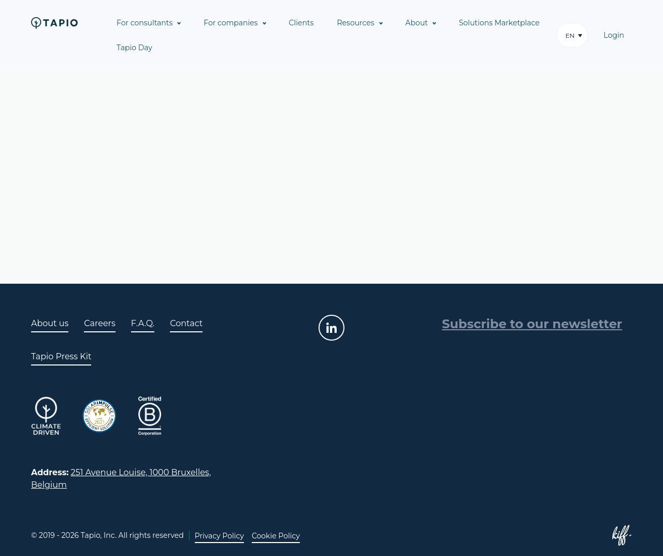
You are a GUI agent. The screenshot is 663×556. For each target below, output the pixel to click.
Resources (355, 22)
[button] (572, 35)
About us (49, 323)
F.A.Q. (142, 323)
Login (613, 35)
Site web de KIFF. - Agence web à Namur (621, 535)
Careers (99, 323)
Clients (301, 22)
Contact (186, 323)
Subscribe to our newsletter (532, 323)
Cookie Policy (276, 535)
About (417, 22)
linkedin (331, 328)
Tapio (54, 22)
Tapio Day (134, 47)
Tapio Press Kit (61, 356)
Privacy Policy (219, 535)
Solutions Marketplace (499, 22)
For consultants (144, 22)
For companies (230, 22)
